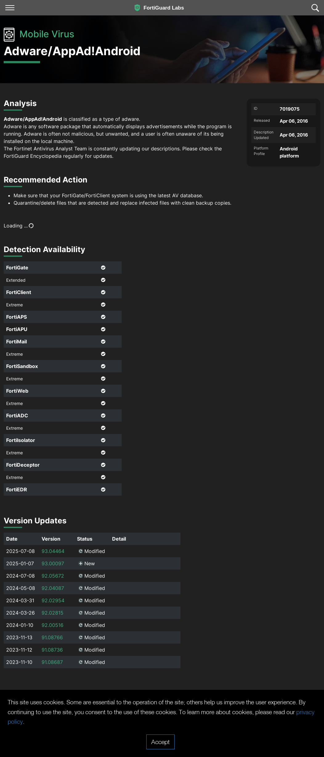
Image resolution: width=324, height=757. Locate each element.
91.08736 (52, 650)
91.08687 (52, 662)
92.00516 (52, 625)
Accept (160, 741)
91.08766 (52, 637)
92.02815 (52, 613)
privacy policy (35, 721)
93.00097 (53, 563)
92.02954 (53, 600)
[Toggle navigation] (10, 7)
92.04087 (53, 588)
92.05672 (53, 576)
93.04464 (53, 551)
